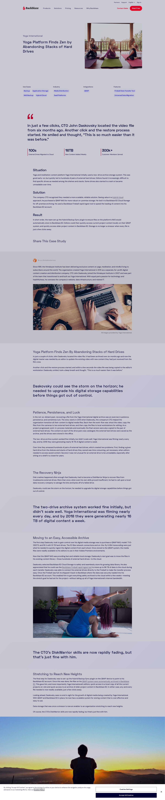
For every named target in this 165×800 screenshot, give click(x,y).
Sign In (139, 2)
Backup (27, 91)
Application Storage (40, 91)
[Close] (161, 791)
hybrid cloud (118, 197)
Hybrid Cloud (41, 95)
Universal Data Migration (124, 95)
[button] (132, 2)
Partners (117, 2)
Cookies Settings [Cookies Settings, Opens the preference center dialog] (126, 789)
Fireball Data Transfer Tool (125, 91)
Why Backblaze (92, 8)
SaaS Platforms (60, 95)
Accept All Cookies (126, 795)
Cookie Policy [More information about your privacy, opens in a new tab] (39, 790)
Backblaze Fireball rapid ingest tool (77, 567)
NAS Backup (28, 95)
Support (124, 2)
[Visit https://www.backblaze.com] (30, 8)
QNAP (86, 91)
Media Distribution (61, 91)
